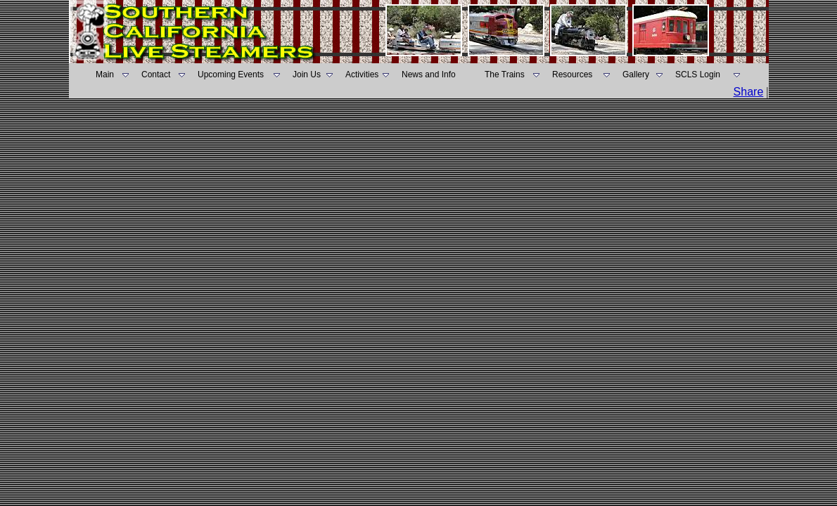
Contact (155, 74)
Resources (572, 74)
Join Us (307, 74)
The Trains (505, 74)
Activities (361, 74)
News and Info (429, 74)
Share (749, 92)
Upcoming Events (231, 74)
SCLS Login (697, 74)
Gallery (635, 74)
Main (105, 74)
